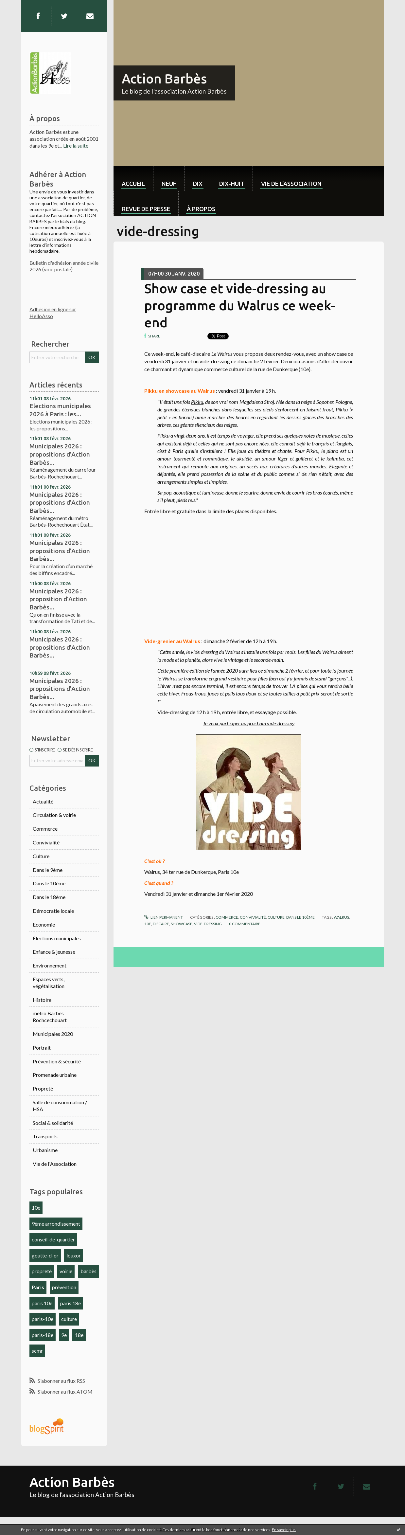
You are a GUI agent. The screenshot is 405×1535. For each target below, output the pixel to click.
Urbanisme (45, 1150)
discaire (161, 923)
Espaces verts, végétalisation (48, 982)
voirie (66, 1271)
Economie (44, 924)
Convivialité (46, 842)
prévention (64, 1287)
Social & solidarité (53, 1123)
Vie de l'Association (55, 1164)
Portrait (42, 1047)
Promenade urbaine (55, 1075)
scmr (37, 1350)
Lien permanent (163, 917)
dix (197, 183)
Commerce (45, 828)
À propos (201, 209)
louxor (73, 1255)
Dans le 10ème (49, 883)
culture (69, 1319)
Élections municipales (57, 938)
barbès (88, 1271)
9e (64, 1335)
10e (36, 1207)
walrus (341, 917)
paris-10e (42, 1319)
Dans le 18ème (49, 897)
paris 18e (70, 1303)
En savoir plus (284, 1529)
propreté (42, 1271)
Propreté (43, 1088)
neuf (169, 183)
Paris (38, 1287)
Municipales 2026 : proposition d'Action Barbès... (58, 599)
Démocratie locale (53, 911)
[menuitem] (133, 178)
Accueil (133, 183)
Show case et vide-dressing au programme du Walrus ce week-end (239, 305)
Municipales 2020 (53, 1034)
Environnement (49, 965)
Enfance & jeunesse (54, 951)
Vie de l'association (291, 183)
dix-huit (231, 183)
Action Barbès (164, 78)
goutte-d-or (45, 1255)
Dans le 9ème (47, 870)
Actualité (43, 801)
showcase (181, 923)
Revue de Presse (146, 209)
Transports (45, 1136)
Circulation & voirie (54, 815)
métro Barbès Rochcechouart (50, 1016)
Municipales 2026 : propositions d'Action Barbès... (59, 454)
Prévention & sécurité (57, 1061)
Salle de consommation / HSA (60, 1105)
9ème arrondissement (56, 1223)
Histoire (42, 1000)
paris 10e (42, 1303)
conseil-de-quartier (53, 1239)
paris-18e (42, 1335)
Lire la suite (75, 145)
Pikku (197, 402)
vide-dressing (208, 923)
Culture (41, 856)
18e (79, 1335)
